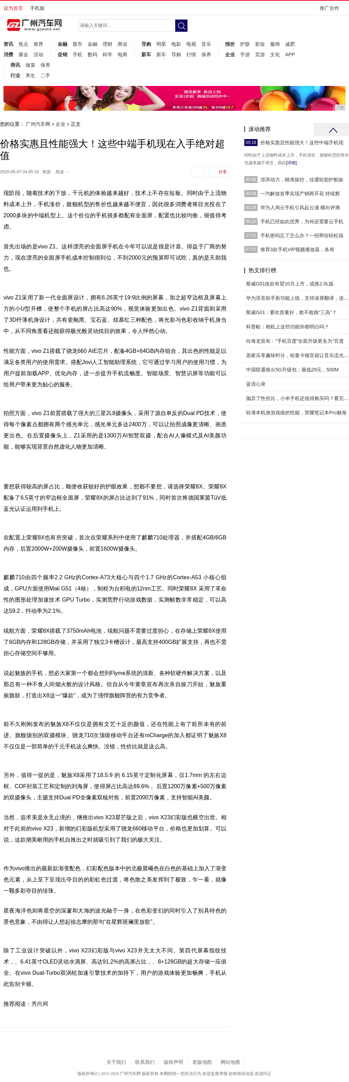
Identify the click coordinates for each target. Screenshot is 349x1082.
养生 (30, 75)
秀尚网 (39, 1004)
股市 (77, 44)
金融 (62, 44)
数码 (92, 54)
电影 (176, 44)
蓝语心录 (256, 384)
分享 (222, 171)
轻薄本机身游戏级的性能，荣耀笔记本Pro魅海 (296, 412)
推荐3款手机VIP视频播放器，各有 (297, 249)
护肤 (245, 44)
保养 (206, 54)
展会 (23, 54)
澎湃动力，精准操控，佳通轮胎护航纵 (301, 179)
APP (290, 54)
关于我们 (116, 1062)
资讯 (8, 44)
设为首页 (13, 8)
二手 (45, 75)
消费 (8, 54)
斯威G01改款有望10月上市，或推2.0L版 (290, 283)
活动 (38, 54)
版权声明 (173, 1062)
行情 (191, 54)
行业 (15, 75)
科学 (107, 54)
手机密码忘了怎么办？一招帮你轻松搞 (301, 235)
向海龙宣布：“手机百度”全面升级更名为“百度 (295, 341)
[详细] (291, 162)
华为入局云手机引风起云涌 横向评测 (300, 207)
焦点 (23, 44)
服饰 (275, 44)
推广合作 (332, 10)
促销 (62, 54)
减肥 (290, 44)
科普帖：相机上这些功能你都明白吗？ (287, 326)
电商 (122, 54)
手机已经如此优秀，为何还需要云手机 (301, 221)
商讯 (15, 65)
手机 (77, 54)
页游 (260, 54)
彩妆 (260, 44)
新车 (146, 54)
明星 (161, 44)
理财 (107, 44)
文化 (275, 54)
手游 (245, 54)
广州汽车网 (38, 124)
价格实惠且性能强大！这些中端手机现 (301, 142)
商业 (122, 44)
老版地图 (202, 1062)
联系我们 (145, 1062)
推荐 (38, 44)
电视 (191, 44)
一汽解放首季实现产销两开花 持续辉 (300, 193)
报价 (230, 44)
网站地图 (230, 1062)
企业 (230, 54)
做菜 (30, 65)
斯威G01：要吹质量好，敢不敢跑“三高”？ (291, 312)
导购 (146, 44)
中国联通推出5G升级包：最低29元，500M (292, 369)
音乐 (206, 44)
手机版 (37, 8)
